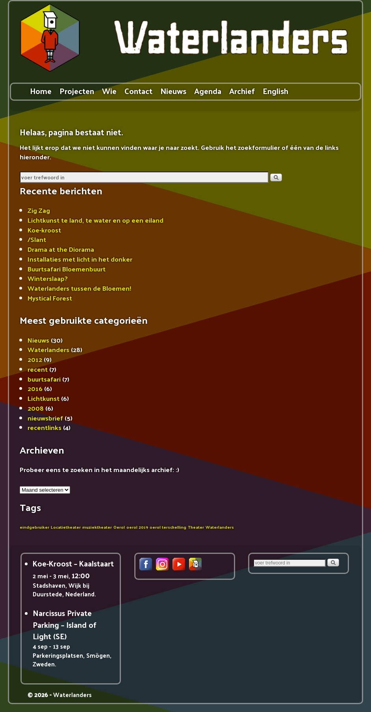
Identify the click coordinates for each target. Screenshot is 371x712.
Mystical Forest (50, 298)
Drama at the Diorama (61, 249)
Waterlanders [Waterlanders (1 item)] (220, 527)
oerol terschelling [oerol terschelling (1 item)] (168, 527)
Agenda (207, 91)
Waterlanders (48, 349)
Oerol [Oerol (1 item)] (119, 527)
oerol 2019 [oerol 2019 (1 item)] (137, 527)
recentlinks (44, 427)
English (275, 91)
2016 (35, 388)
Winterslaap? (48, 278)
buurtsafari (44, 379)
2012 (35, 359)
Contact (138, 91)
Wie (109, 91)
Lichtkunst (43, 398)
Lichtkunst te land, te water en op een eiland (95, 220)
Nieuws (173, 91)
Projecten (76, 91)
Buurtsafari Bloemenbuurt (67, 269)
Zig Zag (39, 210)
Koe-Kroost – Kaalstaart (73, 563)
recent (38, 369)
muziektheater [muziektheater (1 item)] (97, 527)
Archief (242, 91)
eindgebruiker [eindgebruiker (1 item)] (34, 527)
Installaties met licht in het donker (80, 259)
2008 (36, 408)
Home (41, 91)
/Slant (37, 239)
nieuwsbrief (45, 418)
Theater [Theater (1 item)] (196, 527)
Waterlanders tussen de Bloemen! (79, 288)
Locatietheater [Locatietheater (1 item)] (66, 527)
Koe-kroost (44, 230)
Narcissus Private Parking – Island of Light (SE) (64, 624)
